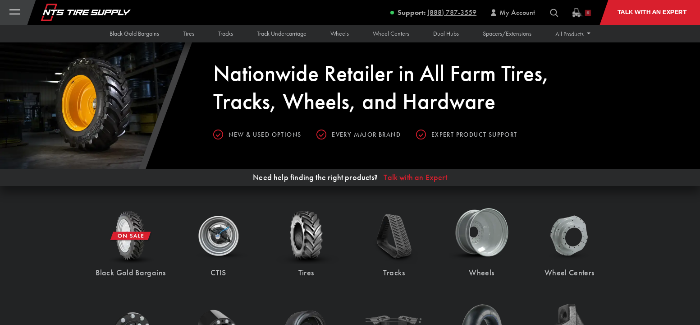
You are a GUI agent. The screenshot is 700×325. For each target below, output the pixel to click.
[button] (572, 34)
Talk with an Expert (415, 177)
